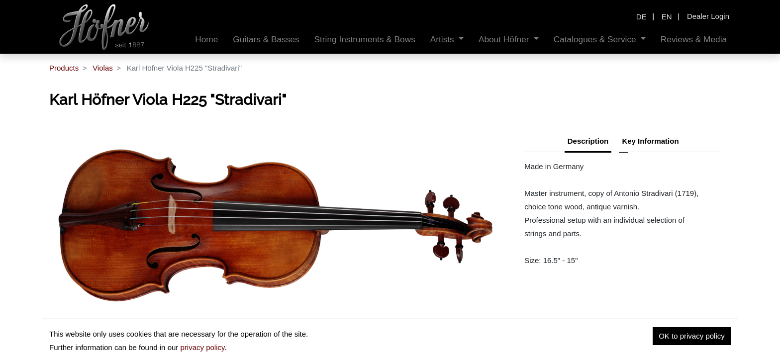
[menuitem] (206, 39)
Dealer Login (708, 16)
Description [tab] (588, 141)
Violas (103, 68)
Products (64, 68)
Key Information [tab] (650, 141)
